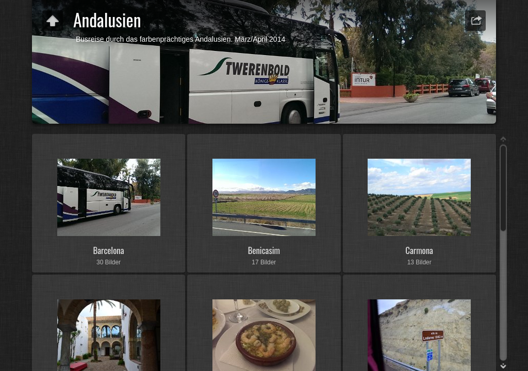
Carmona (419, 250)
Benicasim (264, 250)
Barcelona (108, 250)
